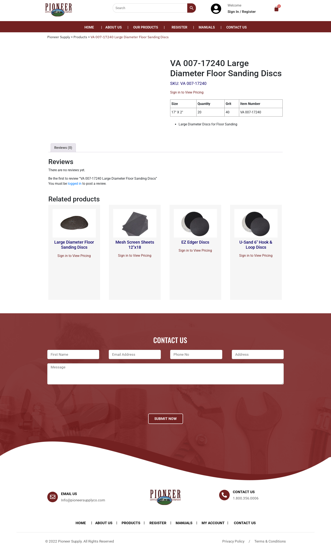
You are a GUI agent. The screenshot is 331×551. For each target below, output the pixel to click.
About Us (113, 27)
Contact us (244, 492)
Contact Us (236, 27)
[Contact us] (224, 495)
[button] (147, 27)
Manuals (207, 27)
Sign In (234, 12)
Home (89, 27)
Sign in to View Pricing (186, 92)
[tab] (63, 147)
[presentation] (79, 404)
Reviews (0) (63, 148)
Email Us (69, 494)
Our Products (145, 27)
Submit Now (165, 419)
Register (249, 12)
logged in (74, 184)
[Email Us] (52, 497)
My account (213, 523)
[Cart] (276, 8)
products (131, 523)
